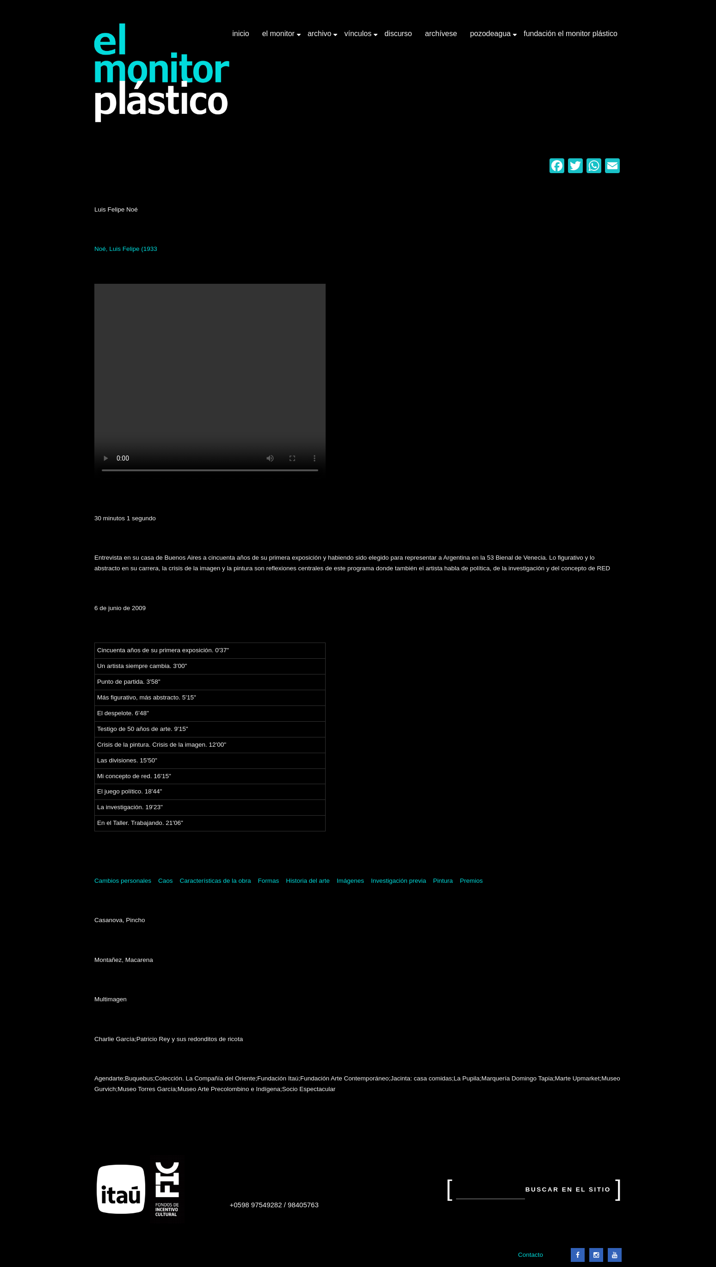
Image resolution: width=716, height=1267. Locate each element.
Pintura (443, 880)
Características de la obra (215, 880)
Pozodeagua (491, 37)
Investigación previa (398, 880)
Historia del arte (308, 880)
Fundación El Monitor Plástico (570, 33)
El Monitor (279, 37)
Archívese (441, 33)
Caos (165, 880)
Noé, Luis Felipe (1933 (125, 248)
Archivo (320, 37)
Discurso (398, 33)
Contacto (530, 1254)
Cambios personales (122, 880)
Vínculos (358, 37)
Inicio (240, 33)
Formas (268, 880)
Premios (471, 880)
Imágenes (350, 880)
